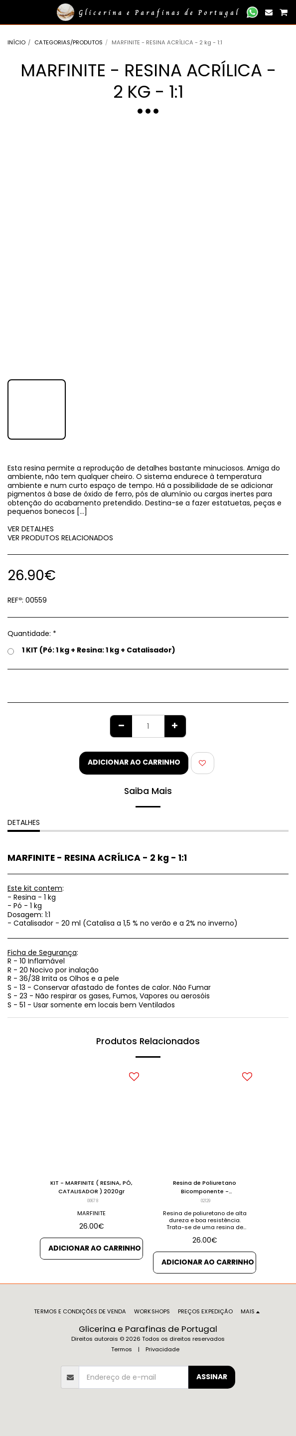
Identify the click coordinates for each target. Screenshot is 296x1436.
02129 (205, 1201)
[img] (91, 1119)
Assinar (211, 1377)
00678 (92, 1201)
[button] (10, 11)
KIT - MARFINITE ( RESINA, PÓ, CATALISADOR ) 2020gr (91, 1187)
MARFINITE (91, 1213)
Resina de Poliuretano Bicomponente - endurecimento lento (204, 1187)
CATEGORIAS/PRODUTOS (68, 42)
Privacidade (162, 1349)
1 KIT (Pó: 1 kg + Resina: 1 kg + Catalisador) (91, 650)
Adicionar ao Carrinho (134, 762)
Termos (121, 1349)
